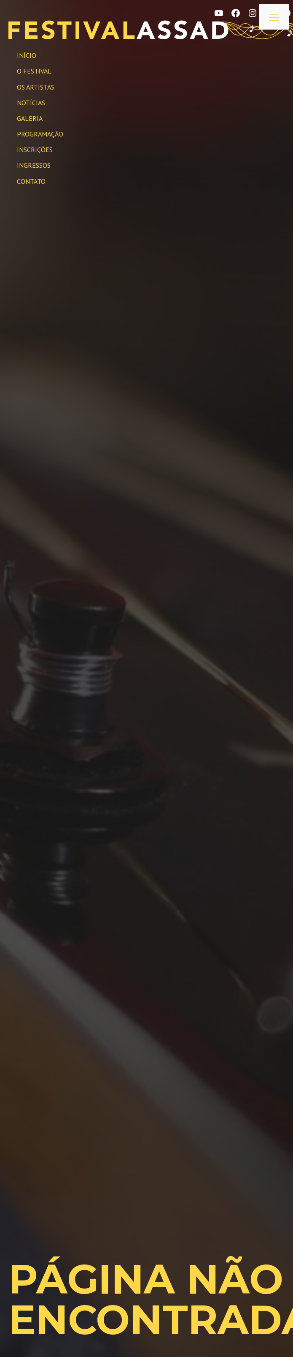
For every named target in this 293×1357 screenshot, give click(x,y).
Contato (31, 181)
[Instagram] (252, 13)
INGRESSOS (34, 165)
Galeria (30, 118)
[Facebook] (235, 13)
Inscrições (35, 149)
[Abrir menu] (274, 17)
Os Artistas (35, 87)
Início (26, 55)
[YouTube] (219, 13)
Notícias (31, 102)
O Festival (34, 71)
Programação (40, 134)
